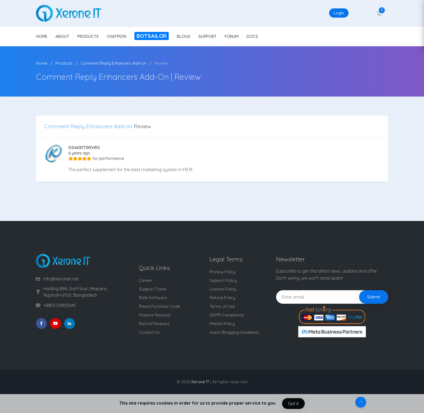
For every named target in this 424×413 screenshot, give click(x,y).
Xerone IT (200, 381)
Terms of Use (222, 306)
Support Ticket (153, 289)
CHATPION (116, 36)
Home (41, 63)
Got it (293, 403)
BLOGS (183, 36)
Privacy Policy (223, 271)
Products (63, 63)
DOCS (252, 36)
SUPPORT (207, 36)
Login (339, 12)
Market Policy (222, 323)
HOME (41, 36)
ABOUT (62, 36)
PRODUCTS (88, 36)
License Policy (223, 289)
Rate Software (153, 297)
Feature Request (154, 315)
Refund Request (154, 323)
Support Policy (223, 280)
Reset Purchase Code (159, 306)
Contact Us (149, 332)
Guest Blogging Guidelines (234, 332)
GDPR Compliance (227, 315)
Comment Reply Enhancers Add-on (113, 63)
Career (145, 280)
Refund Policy (222, 297)
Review (161, 63)
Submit (373, 296)
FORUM (232, 36)
